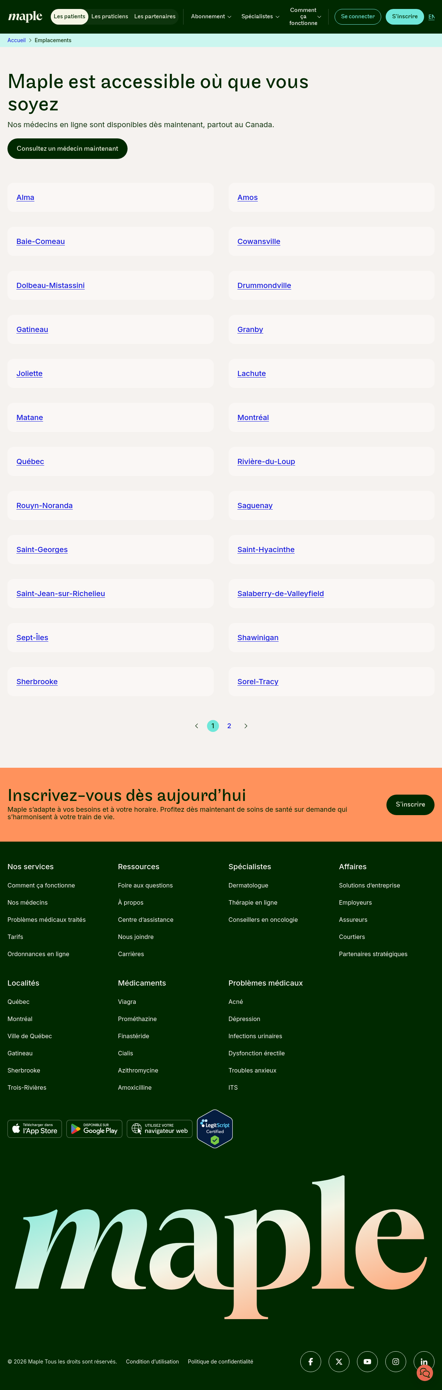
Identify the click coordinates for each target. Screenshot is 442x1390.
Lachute (252, 373)
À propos (131, 902)
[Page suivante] (246, 726)
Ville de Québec (29, 1036)
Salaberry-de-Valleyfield (281, 593)
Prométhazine (137, 1019)
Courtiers (352, 936)
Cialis (125, 1053)
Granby (250, 329)
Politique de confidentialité (220, 1361)
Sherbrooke (37, 681)
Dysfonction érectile (257, 1053)
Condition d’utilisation (152, 1361)
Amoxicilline (134, 1087)
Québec (30, 461)
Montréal (253, 417)
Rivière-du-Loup (266, 461)
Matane (29, 417)
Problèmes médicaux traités (46, 919)
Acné (236, 1001)
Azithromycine (138, 1070)
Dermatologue (249, 885)
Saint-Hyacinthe (266, 549)
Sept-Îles (32, 637)
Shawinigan (258, 637)
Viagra (127, 1001)
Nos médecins (27, 902)
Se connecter (358, 16)
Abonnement (211, 16)
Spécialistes (260, 16)
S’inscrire (405, 16)
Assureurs (353, 919)
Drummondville (264, 285)
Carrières (131, 954)
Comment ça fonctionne (305, 16)
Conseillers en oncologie (263, 919)
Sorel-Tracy (258, 681)
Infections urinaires (255, 1036)
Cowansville (259, 241)
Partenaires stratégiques (373, 954)
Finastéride (133, 1036)
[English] (432, 17)
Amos (248, 197)
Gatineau (32, 329)
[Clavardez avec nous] (425, 1373)
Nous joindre (136, 936)
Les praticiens (109, 16)
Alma (25, 197)
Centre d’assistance (145, 919)
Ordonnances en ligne (38, 954)
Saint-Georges (42, 549)
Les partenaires (155, 16)
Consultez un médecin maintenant (67, 149)
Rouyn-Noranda (44, 505)
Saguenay (255, 505)
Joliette (29, 373)
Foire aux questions (145, 885)
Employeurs (355, 902)
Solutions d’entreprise (369, 885)
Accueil (16, 40)
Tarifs (15, 936)
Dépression (245, 1019)
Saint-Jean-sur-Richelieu (60, 593)
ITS (233, 1087)
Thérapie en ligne (253, 902)
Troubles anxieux (253, 1070)
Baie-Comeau (40, 241)
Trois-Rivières (26, 1087)
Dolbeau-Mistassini (50, 285)
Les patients (69, 16)
